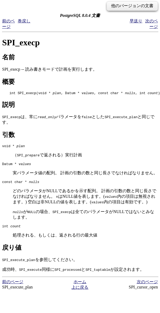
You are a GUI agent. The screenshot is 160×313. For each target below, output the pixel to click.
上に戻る (79, 291)
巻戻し (24, 21)
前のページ (12, 285)
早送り (136, 21)
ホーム (80, 285)
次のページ (147, 285)
